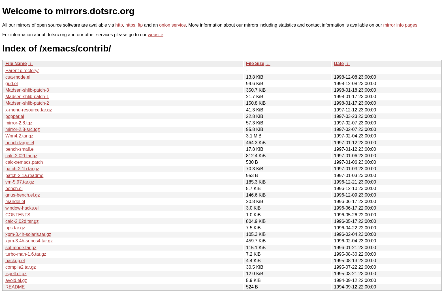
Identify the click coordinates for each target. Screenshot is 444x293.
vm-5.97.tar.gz (19, 182)
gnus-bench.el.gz (22, 195)
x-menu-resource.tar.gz (28, 109)
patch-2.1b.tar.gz (22, 168)
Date (339, 63)
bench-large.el (19, 142)
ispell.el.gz (16, 273)
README (15, 287)
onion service (172, 25)
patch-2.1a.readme (24, 175)
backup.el (15, 260)
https (130, 25)
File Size (255, 63)
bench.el (14, 188)
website (155, 34)
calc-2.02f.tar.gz (21, 155)
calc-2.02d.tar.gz (22, 221)
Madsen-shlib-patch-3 (27, 90)
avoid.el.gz (16, 280)
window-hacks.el (22, 208)
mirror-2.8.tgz (18, 122)
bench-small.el (20, 149)
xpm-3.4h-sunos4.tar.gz (29, 240)
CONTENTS (17, 214)
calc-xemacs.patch (24, 162)
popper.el (14, 116)
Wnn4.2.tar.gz (19, 135)
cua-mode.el (17, 77)
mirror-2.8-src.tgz (22, 129)
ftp (140, 25)
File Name (16, 63)
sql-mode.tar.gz (20, 247)
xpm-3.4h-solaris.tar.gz (28, 234)
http (119, 25)
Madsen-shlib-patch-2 (27, 103)
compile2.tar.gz (20, 267)
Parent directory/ (22, 70)
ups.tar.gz (15, 227)
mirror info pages (400, 25)
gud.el (11, 83)
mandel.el (15, 201)
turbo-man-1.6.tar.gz (25, 254)
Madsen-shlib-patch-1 (27, 96)
